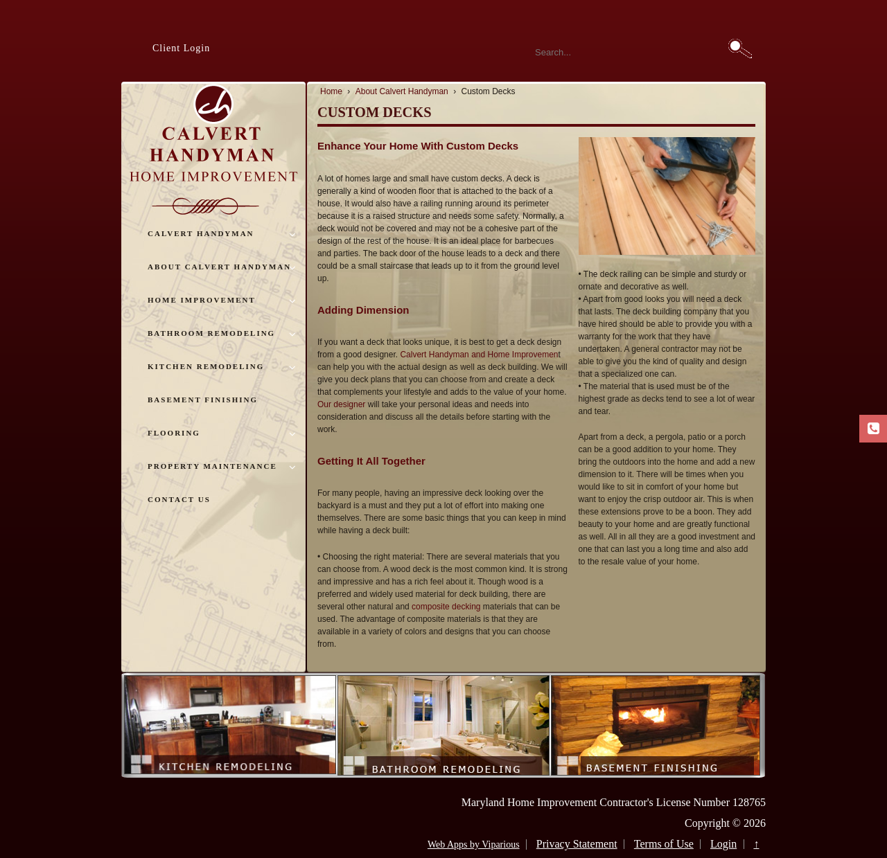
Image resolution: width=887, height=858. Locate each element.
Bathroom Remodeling (211, 333)
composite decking (446, 606)
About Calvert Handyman (219, 266)
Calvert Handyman (201, 233)
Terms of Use (664, 844)
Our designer (341, 404)
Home (331, 91)
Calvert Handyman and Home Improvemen (479, 354)
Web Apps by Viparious (474, 844)
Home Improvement (202, 300)
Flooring (174, 433)
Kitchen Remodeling (206, 366)
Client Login (181, 48)
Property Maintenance (212, 466)
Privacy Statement (576, 844)
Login (723, 844)
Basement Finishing (203, 399)
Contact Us (179, 499)
